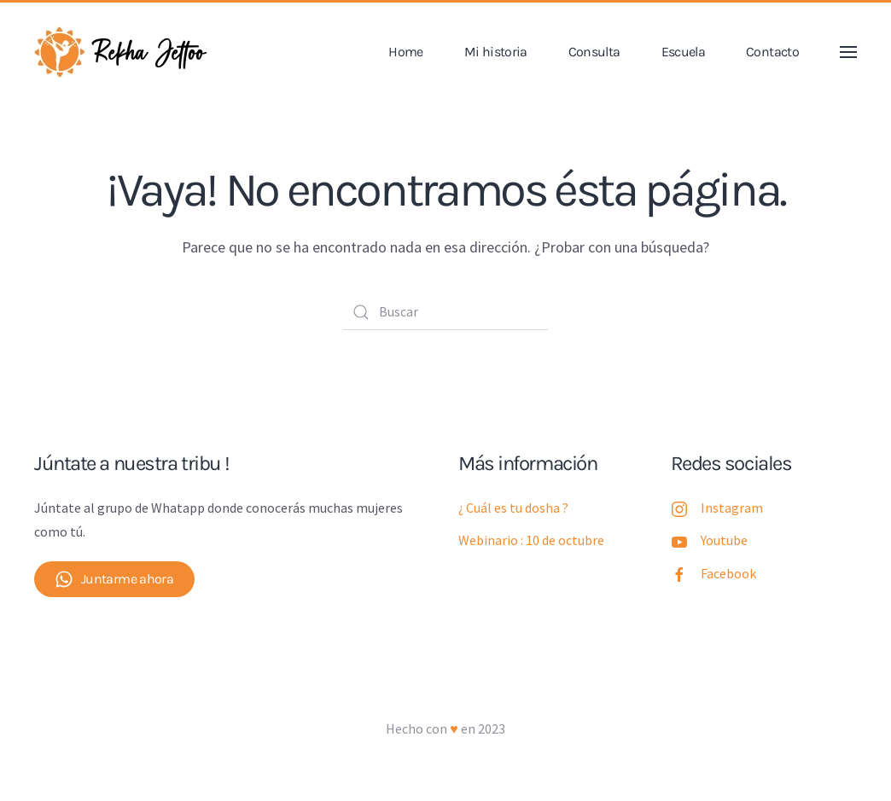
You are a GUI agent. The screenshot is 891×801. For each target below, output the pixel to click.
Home (405, 52)
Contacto (772, 52)
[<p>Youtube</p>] (679, 540)
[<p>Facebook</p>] (679, 573)
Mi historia (495, 52)
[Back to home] (123, 52)
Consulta (594, 52)
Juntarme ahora (114, 579)
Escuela (683, 52)
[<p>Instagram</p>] (679, 507)
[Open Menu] (848, 52)
